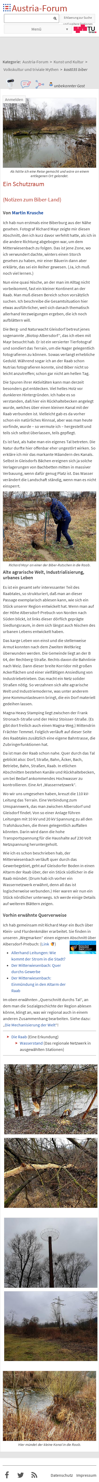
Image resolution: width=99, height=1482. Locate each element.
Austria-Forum (39, 8)
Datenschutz (62, 1475)
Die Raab (19, 1036)
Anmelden (14, 99)
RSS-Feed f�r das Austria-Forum (34, 1475)
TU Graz (85, 29)
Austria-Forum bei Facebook (7, 1475)
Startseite (7, 8)
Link (45, 944)
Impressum (86, 1475)
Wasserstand (31, 1043)
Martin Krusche (27, 213)
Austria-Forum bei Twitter (20, 1475)
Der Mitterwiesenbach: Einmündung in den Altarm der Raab (38, 984)
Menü (36, 29)
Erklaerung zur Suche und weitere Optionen (78, 19)
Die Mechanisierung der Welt (30, 1024)
